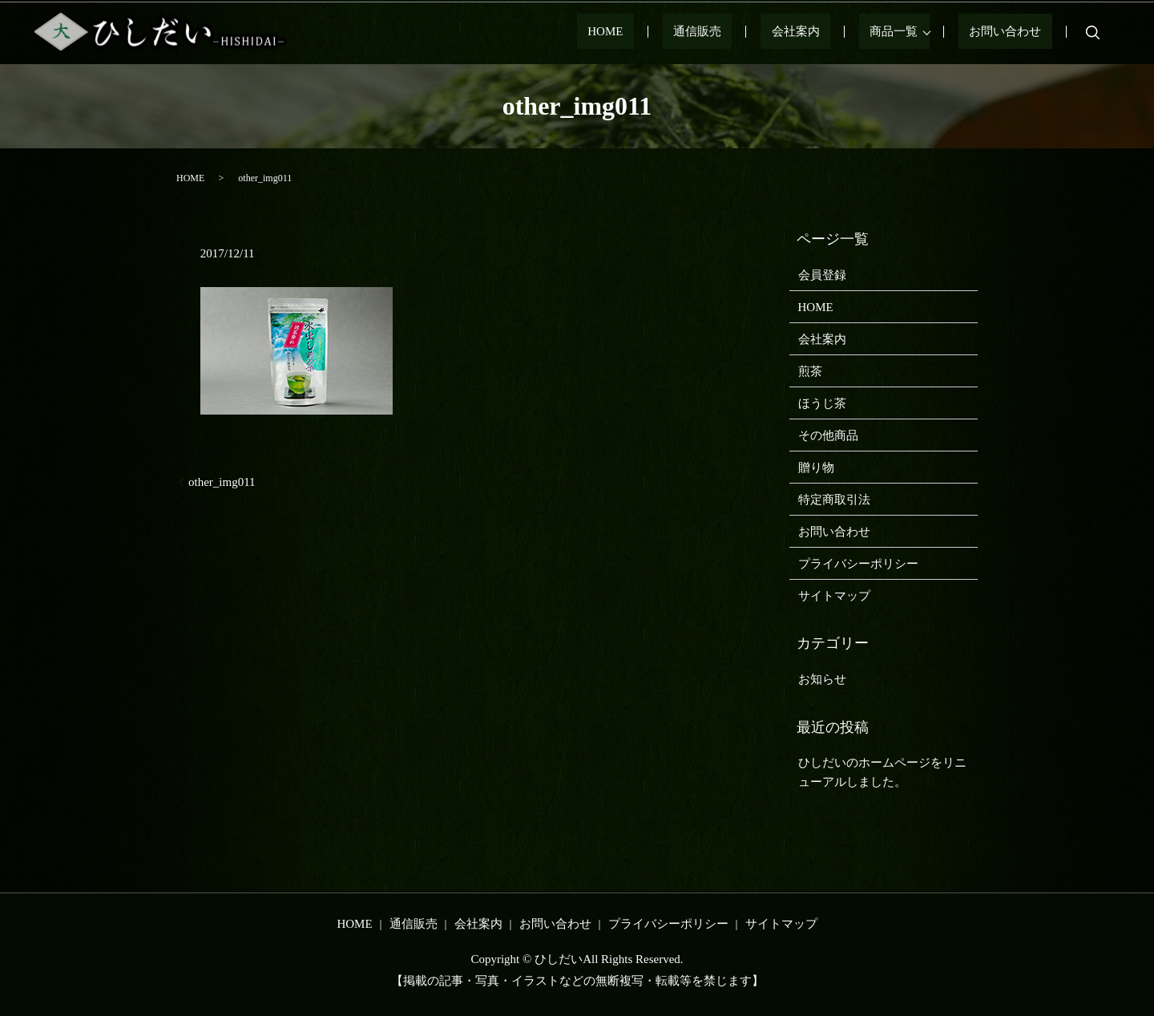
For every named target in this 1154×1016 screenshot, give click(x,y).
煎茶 (810, 371)
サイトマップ (834, 595)
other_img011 (222, 482)
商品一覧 (915, 32)
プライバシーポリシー (858, 563)
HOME (690, 32)
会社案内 (838, 32)
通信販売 (761, 32)
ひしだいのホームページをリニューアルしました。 (882, 772)
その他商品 (828, 435)
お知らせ (822, 679)
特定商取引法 (834, 499)
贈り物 (816, 467)
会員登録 (822, 275)
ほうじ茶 (822, 403)
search (1093, 32)
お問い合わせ (1016, 32)
